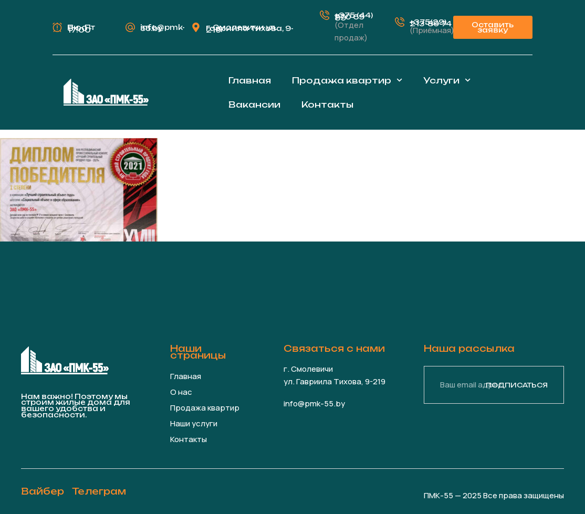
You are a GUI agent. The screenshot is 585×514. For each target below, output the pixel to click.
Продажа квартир (347, 80)
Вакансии (254, 104)
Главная (249, 80)
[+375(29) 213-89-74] (399, 22)
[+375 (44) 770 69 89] (324, 15)
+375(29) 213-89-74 (431, 23)
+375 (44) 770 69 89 (354, 16)
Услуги (447, 80)
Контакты (327, 104)
